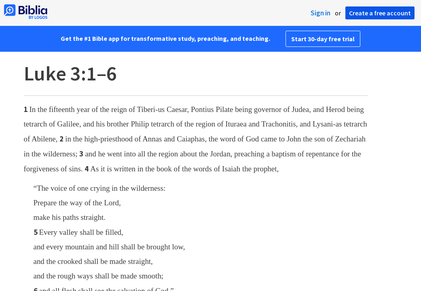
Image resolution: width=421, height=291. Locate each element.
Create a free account (380, 13)
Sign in (320, 12)
